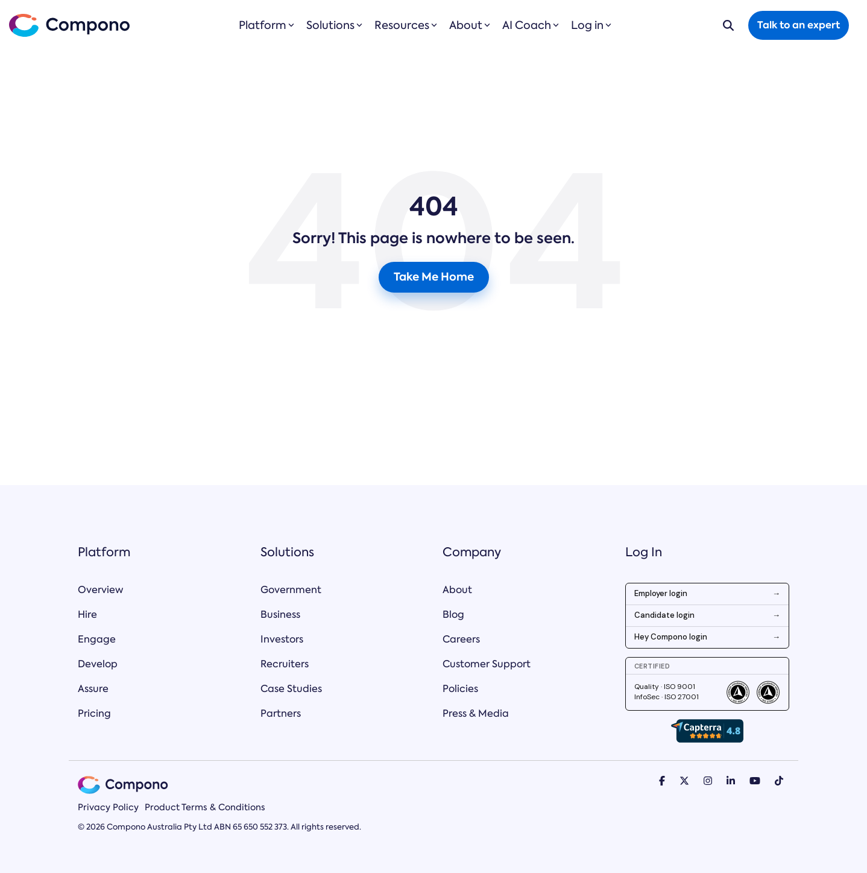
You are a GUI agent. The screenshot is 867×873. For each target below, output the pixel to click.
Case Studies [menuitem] (291, 688)
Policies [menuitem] (460, 688)
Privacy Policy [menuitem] (108, 807)
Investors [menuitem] (281, 639)
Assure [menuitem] (93, 688)
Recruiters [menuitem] (284, 664)
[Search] (728, 25)
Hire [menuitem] (87, 614)
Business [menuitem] (280, 614)
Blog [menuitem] (453, 614)
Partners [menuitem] (280, 713)
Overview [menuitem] (100, 589)
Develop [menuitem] (98, 664)
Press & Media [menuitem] (476, 713)
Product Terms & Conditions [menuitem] (205, 807)
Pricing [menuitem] (94, 713)
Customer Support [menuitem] (487, 664)
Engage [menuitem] (97, 639)
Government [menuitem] (290, 589)
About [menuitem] (457, 589)
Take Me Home (434, 276)
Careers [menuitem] (461, 639)
